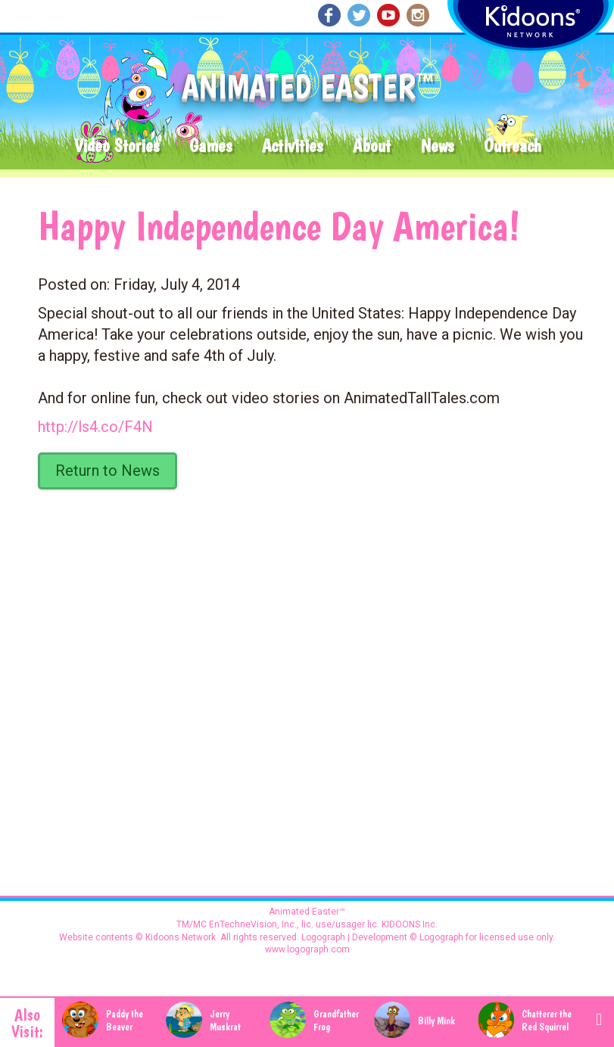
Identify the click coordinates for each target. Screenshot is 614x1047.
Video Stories (116, 146)
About (372, 146)
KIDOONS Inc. (410, 924)
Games (210, 146)
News (437, 146)
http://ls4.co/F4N (95, 427)
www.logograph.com (307, 949)
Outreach (512, 146)
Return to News (107, 470)
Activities (292, 146)
